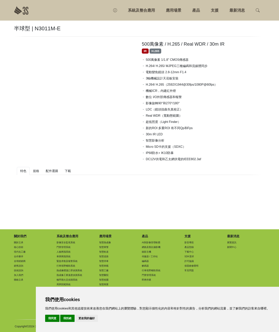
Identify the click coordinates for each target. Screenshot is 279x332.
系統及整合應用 (141, 10)
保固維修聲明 (191, 265)
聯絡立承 (18, 279)
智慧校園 (103, 279)
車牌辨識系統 (64, 256)
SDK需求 (189, 256)
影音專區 (189, 242)
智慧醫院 (103, 275)
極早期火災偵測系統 (67, 279)
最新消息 (237, 10)
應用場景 (173, 10)
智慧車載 (103, 265)
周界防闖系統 (64, 284)
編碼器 (145, 261)
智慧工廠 (103, 270)
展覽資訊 (231, 242)
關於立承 (18, 242)
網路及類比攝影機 (151, 247)
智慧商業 (103, 284)
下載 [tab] (68, 171)
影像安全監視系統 (66, 242)
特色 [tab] (23, 171)
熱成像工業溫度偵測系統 (69, 275)
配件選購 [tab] (52, 171)
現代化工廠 (20, 251)
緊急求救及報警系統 (67, 261)
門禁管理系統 (64, 247)
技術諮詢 (18, 270)
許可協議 (189, 261)
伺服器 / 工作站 (150, 256)
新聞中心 (231, 247)
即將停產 (146, 279)
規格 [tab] (36, 171)
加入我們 (18, 275)
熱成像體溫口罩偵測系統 (69, 270)
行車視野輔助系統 (66, 265)
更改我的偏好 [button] (86, 318)
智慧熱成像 (105, 242)
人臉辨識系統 (64, 251)
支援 (215, 10)
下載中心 (189, 251)
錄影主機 (146, 251)
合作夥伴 (18, 256)
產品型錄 (189, 247)
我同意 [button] (52, 318)
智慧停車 (103, 261)
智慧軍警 (103, 247)
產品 (196, 10)
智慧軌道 (103, 251)
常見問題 (189, 270)
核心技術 (18, 247)
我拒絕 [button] (67, 318)
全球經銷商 (20, 261)
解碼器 (145, 265)
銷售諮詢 (18, 265)
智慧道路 (103, 256)
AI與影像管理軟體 (151, 242)
